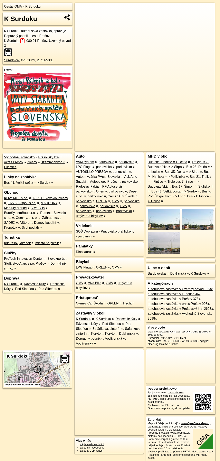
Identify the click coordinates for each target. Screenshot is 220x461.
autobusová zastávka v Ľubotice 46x (174, 294)
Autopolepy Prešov (103, 181)
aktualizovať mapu (169, 331)
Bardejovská (157, 273)
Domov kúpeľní (45, 222)
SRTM (186, 451)
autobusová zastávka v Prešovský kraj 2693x (180, 308)
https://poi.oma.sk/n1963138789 (196, 148)
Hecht (127, 303)
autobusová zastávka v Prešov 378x (174, 299)
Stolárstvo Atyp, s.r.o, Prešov (25, 263)
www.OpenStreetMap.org (195, 423)
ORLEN (101, 201)
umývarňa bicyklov (89, 216)
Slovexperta (56, 258)
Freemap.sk (165, 148)
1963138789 (155, 334)
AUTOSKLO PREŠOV (92, 171)
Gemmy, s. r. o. (27, 217)
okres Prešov (13, 162)
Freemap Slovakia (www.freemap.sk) (169, 432)
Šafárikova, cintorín (107, 328)
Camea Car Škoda (121, 196)
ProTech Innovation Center (23, 258)
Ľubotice (10, 167)
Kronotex (10, 227)
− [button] (81, 16)
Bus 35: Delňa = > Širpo (182, 171)
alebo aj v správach (91, 450)
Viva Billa (38, 208)
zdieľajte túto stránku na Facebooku (168, 395)
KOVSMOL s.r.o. (16, 198)
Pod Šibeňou (24, 289)
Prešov (32, 162)
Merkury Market (15, 208)
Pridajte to (154, 454)
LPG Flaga (84, 167)
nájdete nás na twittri (92, 444)
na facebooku (175, 392)
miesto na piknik (47, 243)
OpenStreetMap (144, 148)
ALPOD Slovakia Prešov (50, 198)
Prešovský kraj (48, 157)
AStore (25, 222)
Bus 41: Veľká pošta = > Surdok (27, 182)
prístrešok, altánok (17, 243)
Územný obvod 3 (53, 162)
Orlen (100, 191)
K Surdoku (33, 6)
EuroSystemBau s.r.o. (20, 213)
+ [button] (81, 10)
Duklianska (127, 333)
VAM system (85, 162)
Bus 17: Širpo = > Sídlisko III (192, 186)
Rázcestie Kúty (35, 284)
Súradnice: (12, 60)
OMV (115, 201)
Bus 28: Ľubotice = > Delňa (167, 162)
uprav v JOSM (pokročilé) (196, 331)
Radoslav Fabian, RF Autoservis (99, 186)
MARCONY (49, 203)
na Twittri (153, 398)
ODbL (193, 426)
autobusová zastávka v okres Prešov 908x (178, 303)
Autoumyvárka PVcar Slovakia (98, 176)
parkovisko (106, 162)
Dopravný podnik (88, 338)
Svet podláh (30, 227)
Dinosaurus (84, 252)
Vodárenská (113, 338)
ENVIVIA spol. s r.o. (22, 203)
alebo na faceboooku (92, 447)
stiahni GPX (155, 340)
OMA (18, 6)
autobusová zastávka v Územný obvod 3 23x (180, 289)
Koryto (96, 333)
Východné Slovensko (19, 157)
